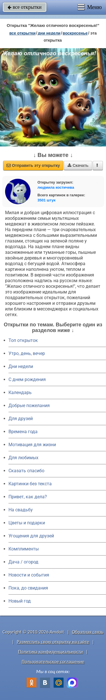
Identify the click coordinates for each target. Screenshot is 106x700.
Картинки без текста (30, 483)
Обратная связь (87, 632)
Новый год (19, 601)
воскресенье (75, 33)
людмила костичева (56, 187)
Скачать (78, 165)
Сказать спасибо (26, 470)
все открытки (25, 7)
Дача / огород (23, 562)
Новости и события (28, 575)
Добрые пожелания (29, 405)
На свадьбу (20, 509)
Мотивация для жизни (32, 444)
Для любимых (23, 457)
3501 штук (47, 200)
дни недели (49, 33)
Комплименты (23, 549)
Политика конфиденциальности (50, 652)
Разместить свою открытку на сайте (53, 642)
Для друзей (20, 418)
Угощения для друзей (31, 536)
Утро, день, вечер (26, 353)
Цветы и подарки (26, 522)
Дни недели (20, 366)
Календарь (20, 392)
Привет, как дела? (27, 496)
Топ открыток (23, 340)
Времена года (23, 431)
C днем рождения (27, 379)
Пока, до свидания (28, 588)
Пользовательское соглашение (53, 662)
